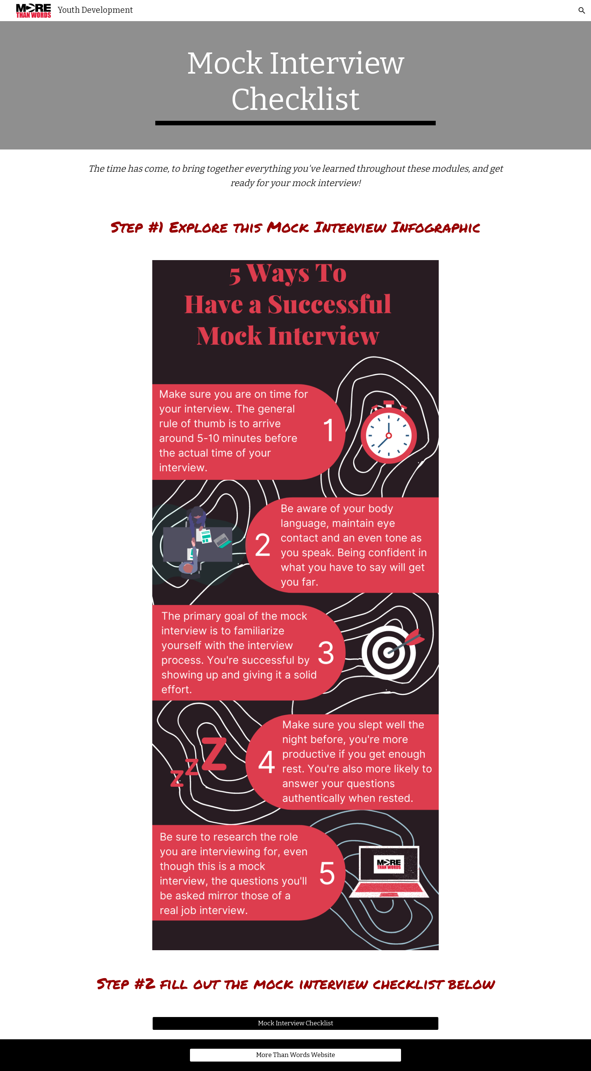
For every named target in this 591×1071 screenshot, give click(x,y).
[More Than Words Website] (295, 1055)
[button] (582, 11)
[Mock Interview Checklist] (295, 1023)
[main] (295, 85)
